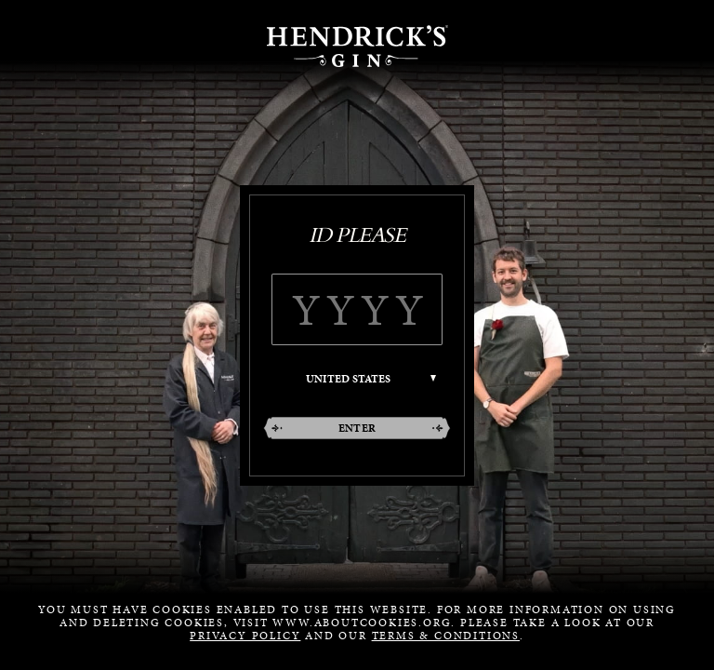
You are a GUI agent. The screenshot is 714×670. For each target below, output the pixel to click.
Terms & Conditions (446, 635)
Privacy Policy (245, 635)
